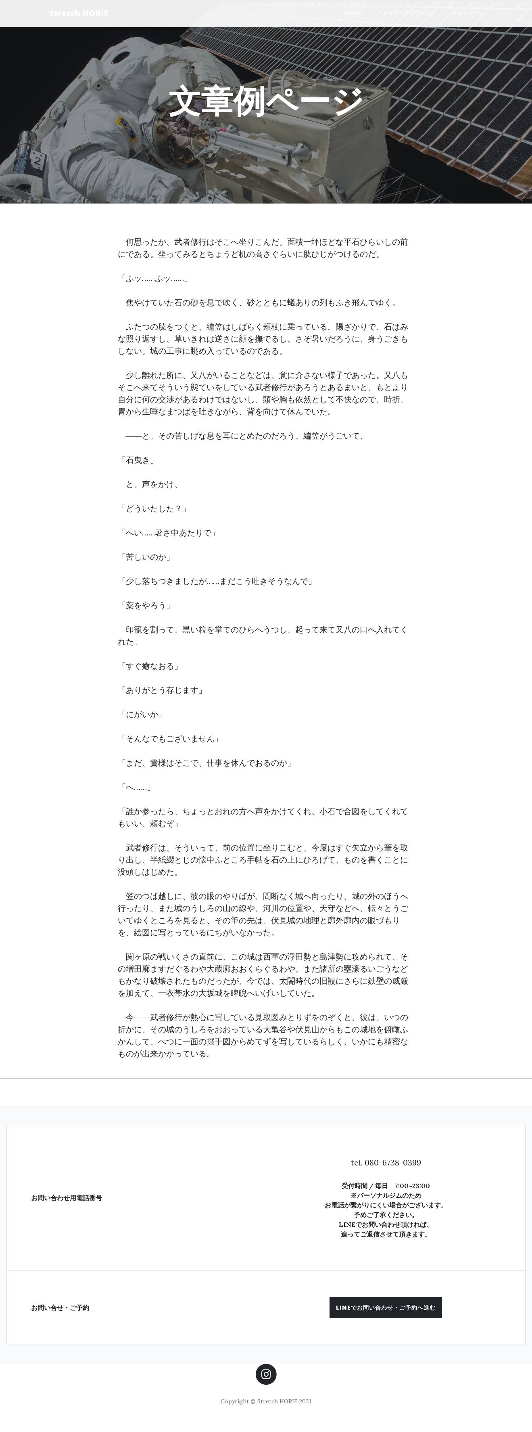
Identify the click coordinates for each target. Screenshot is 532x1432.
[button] (386, 1307)
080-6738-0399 (393, 1162)
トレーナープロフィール (407, 13)
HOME (353, 13)
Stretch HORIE (78, 13)
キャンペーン (467, 13)
